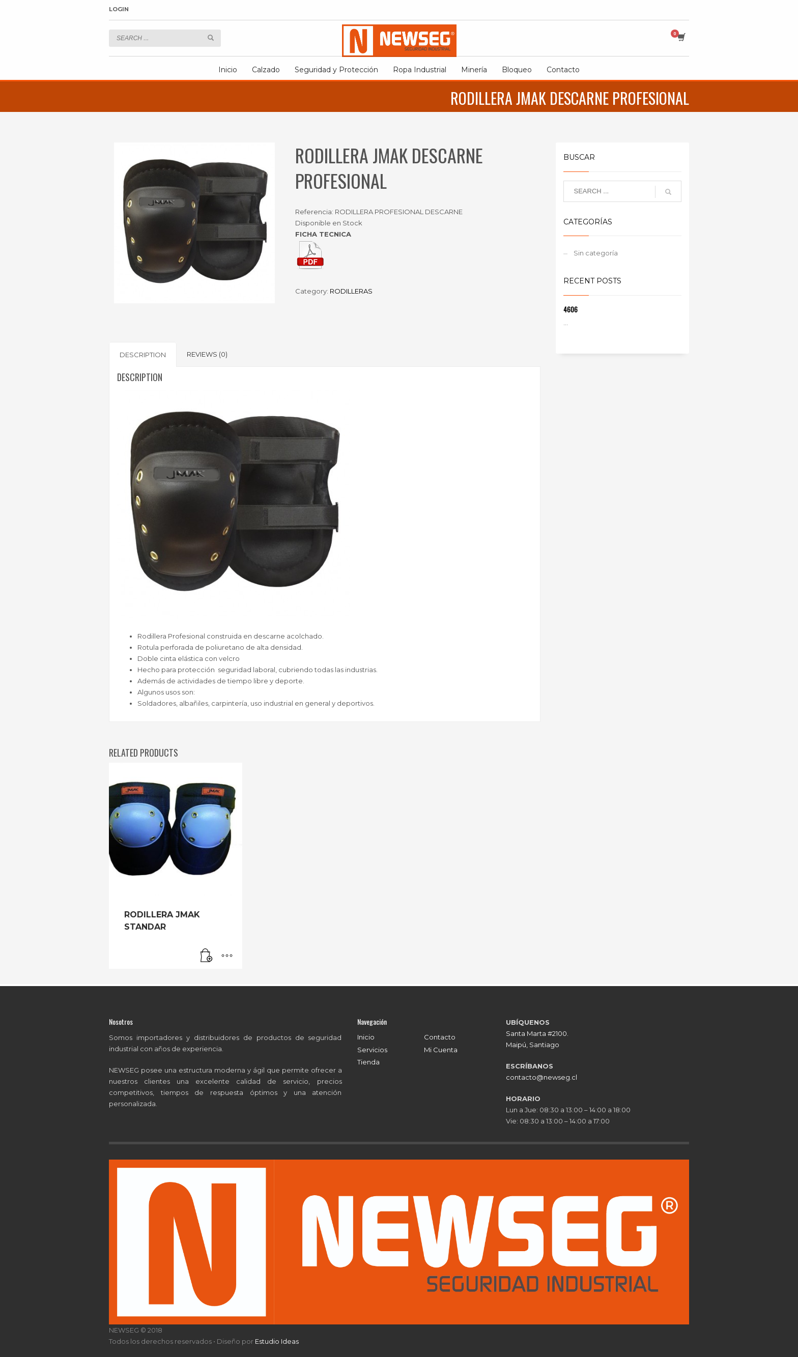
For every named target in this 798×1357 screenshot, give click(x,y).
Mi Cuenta (441, 1050)
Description (143, 355)
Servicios (372, 1050)
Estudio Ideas (277, 1341)
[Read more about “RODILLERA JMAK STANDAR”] (206, 956)
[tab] (143, 354)
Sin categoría (596, 253)
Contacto (439, 1037)
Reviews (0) (207, 354)
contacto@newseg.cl (541, 1077)
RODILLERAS (351, 291)
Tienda (368, 1062)
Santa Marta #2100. (537, 1033)
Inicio (366, 1037)
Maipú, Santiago (532, 1045)
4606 (570, 309)
